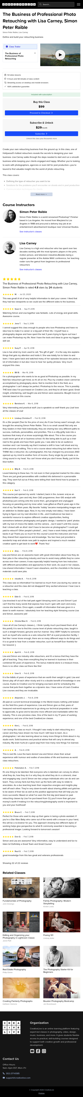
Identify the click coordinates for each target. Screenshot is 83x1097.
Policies (42, 1093)
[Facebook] (38, 1051)
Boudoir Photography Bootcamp (58, 1001)
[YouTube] (32, 1051)
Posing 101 (48, 935)
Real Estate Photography (14, 969)
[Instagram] (44, 1051)
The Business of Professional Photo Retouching (14, 56)
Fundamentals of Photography (17, 900)
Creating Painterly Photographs (17, 1001)
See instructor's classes (31, 231)
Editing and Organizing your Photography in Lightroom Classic (19, 936)
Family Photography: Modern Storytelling (57, 902)
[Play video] (60, 55)
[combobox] (56, 4)
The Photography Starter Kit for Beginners (58, 971)
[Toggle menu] (78, 4)
